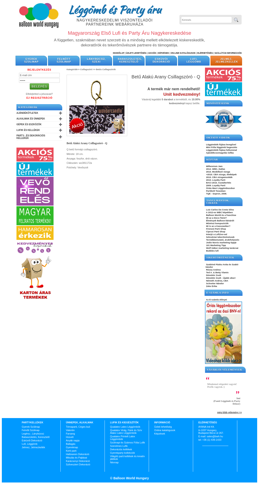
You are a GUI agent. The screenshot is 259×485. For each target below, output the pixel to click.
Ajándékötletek (27, 113)
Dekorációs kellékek (121, 449)
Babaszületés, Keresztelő (130, 60)
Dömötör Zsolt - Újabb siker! (220, 278)
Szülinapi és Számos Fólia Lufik (127, 442)
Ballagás (70, 444)
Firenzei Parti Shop (215, 229)
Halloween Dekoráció (77, 454)
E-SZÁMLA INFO (217, 293)
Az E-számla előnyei (216, 299)
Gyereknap (72, 447)
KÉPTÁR (212, 159)
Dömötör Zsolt (213, 275)
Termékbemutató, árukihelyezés (222, 240)
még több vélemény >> (229, 412)
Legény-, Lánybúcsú (33, 433)
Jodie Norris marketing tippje (220, 242)
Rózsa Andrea (213, 269)
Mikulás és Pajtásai (76, 457)
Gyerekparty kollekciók (122, 452)
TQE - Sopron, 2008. (216, 193)
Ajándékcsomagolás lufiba (219, 152)
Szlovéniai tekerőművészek (220, 237)
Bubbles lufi (212, 250)
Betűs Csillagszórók (106, 69)
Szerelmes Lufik (119, 446)
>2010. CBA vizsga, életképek (221, 174)
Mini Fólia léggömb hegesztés (221, 147)
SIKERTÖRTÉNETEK (220, 257)
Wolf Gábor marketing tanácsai (221, 248)
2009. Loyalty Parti (215, 185)
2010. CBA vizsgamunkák (218, 177)
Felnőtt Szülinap (64, 60)
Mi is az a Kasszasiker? (217, 226)
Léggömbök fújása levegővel (220, 144)
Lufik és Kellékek (28, 130)
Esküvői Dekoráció (161, 60)
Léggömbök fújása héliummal (221, 150)
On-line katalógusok (183, 53)
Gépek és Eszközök (28, 124)
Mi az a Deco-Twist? (216, 218)
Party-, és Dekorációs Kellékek (30, 136)
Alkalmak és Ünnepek (30, 118)
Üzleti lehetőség (163, 426)
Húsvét (70, 437)
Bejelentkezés (39, 69)
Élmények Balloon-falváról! (219, 220)
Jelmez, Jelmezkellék (226, 60)
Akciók (152, 53)
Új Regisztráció (39, 97)
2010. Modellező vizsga (217, 171)
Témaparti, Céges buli (78, 426)
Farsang (70, 433)
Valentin (70, 430)
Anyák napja (72, 440)
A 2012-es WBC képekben (219, 212)
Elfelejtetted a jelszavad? (39, 94)
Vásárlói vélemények (224, 369)
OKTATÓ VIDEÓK (218, 137)
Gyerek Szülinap (31, 60)
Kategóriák (28, 107)
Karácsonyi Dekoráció (78, 461)
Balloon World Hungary (131, 478)
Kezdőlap (118, 53)
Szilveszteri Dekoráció (78, 464)
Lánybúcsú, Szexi (96, 60)
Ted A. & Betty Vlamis (217, 272)
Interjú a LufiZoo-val (216, 234)
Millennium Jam (214, 166)
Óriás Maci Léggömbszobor (220, 188)
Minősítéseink (217, 103)
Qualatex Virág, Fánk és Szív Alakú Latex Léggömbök (126, 431)
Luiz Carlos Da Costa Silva (219, 209)
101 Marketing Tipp (215, 245)
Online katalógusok (164, 430)
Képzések (163, 53)
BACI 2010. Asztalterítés (218, 182)
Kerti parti (71, 450)
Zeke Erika (211, 286)
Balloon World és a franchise (220, 215)
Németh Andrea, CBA (216, 280)
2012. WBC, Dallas (215, 169)
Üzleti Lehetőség (136, 53)
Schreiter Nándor (214, 283)
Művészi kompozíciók (217, 223)
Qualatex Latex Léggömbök (125, 426)
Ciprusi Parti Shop (215, 231)
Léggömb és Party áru (114, 9)
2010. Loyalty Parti (215, 180)
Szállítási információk (228, 53)
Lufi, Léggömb (193, 60)
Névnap (114, 462)
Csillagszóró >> (88, 69)
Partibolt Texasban (215, 191)
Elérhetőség (205, 53)
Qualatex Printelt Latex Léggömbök (122, 437)
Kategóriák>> (73, 69)
